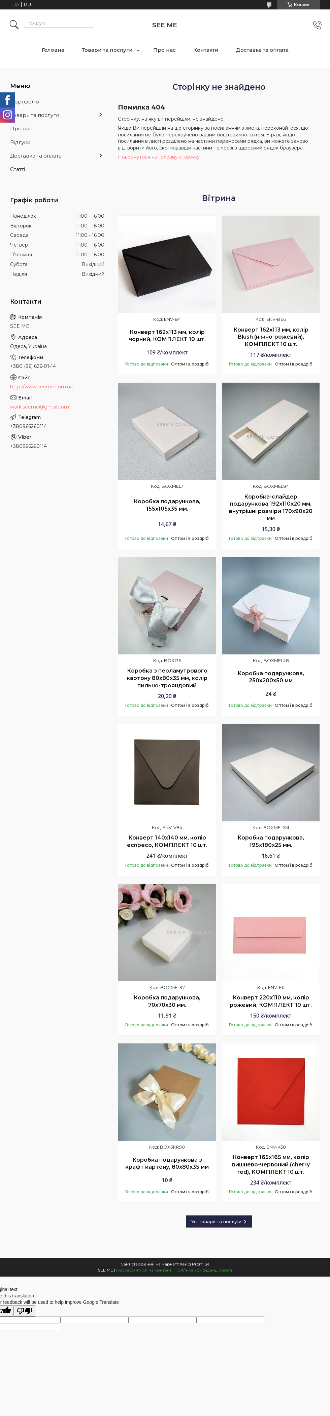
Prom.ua (200, 1264)
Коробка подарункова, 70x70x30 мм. (167, 1001)
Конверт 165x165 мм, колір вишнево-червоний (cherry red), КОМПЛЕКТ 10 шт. (271, 1164)
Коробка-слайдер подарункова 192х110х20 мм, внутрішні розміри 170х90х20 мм (270, 508)
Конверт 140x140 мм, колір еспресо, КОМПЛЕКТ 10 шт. (167, 841)
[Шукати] (14, 25)
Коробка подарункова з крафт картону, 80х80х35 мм (167, 1163)
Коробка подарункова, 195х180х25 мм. (270, 841)
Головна (53, 50)
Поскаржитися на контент (143, 1270)
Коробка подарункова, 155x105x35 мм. (167, 505)
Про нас (164, 50)
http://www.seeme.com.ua (41, 387)
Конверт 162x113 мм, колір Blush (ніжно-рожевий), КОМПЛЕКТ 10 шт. (270, 337)
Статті (17, 169)
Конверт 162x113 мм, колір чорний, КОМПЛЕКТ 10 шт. (167, 336)
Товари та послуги (107, 50)
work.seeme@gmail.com (39, 407)
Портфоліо (24, 101)
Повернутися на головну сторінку (159, 157)
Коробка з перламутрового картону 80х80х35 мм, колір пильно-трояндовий (167, 678)
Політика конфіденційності (203, 1270)
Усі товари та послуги (216, 1221)
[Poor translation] (24, 1311)
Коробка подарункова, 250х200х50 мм (270, 677)
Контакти (206, 50)
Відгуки (20, 142)
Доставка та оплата (262, 50)
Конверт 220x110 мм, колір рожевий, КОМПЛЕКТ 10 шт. (271, 1001)
